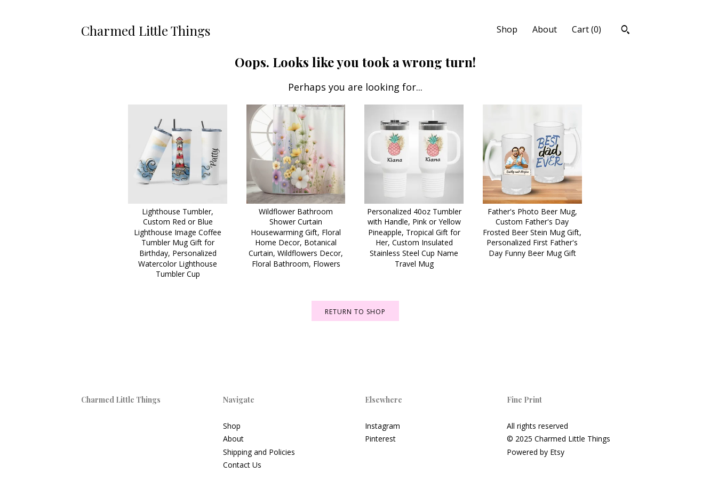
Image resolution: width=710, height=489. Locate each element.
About (544, 29)
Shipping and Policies (259, 452)
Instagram (382, 426)
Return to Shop (355, 311)
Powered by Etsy (535, 452)
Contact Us (242, 465)
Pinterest (380, 439)
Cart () (586, 29)
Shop (507, 29)
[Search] (625, 31)
